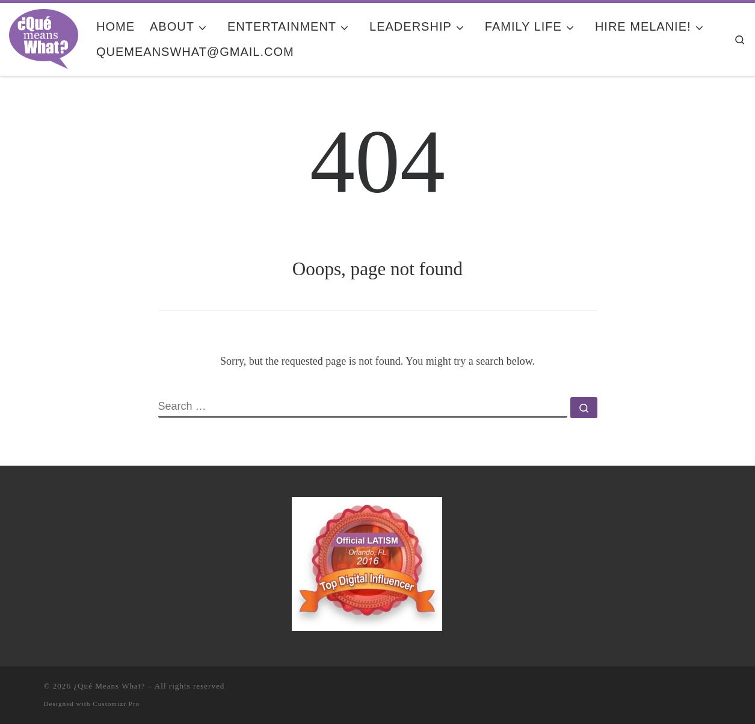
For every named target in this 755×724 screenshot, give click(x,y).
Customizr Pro (116, 703)
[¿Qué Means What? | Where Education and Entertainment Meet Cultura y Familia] (43, 37)
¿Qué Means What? (109, 685)
